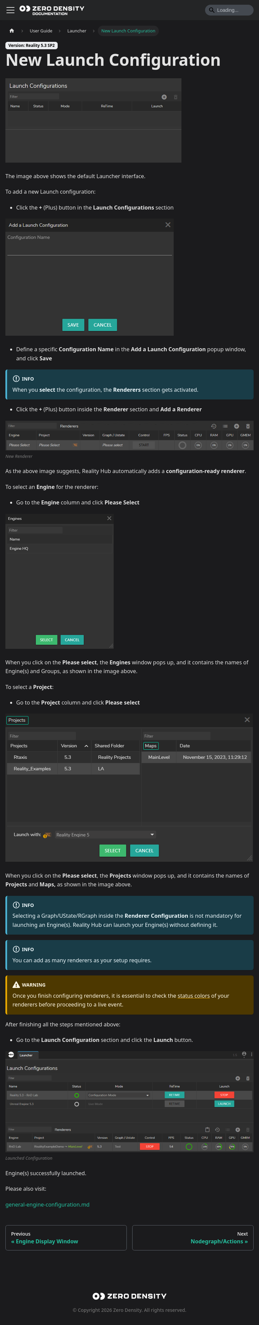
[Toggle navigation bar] (10, 10)
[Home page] (11, 31)
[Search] (229, 10)
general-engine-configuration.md (47, 1204)
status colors (194, 995)
